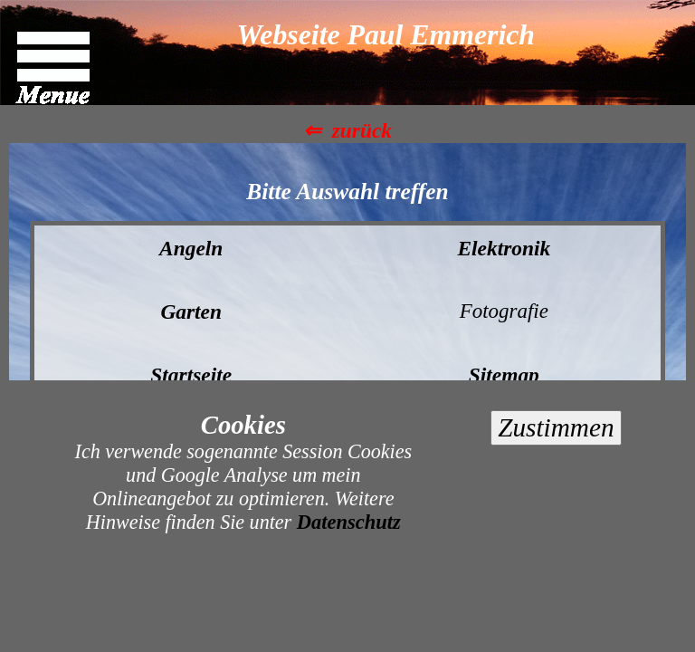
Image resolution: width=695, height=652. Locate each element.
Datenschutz (349, 522)
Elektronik (503, 248)
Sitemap (504, 375)
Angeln (191, 248)
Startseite (191, 375)
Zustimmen (556, 427)
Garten (191, 311)
